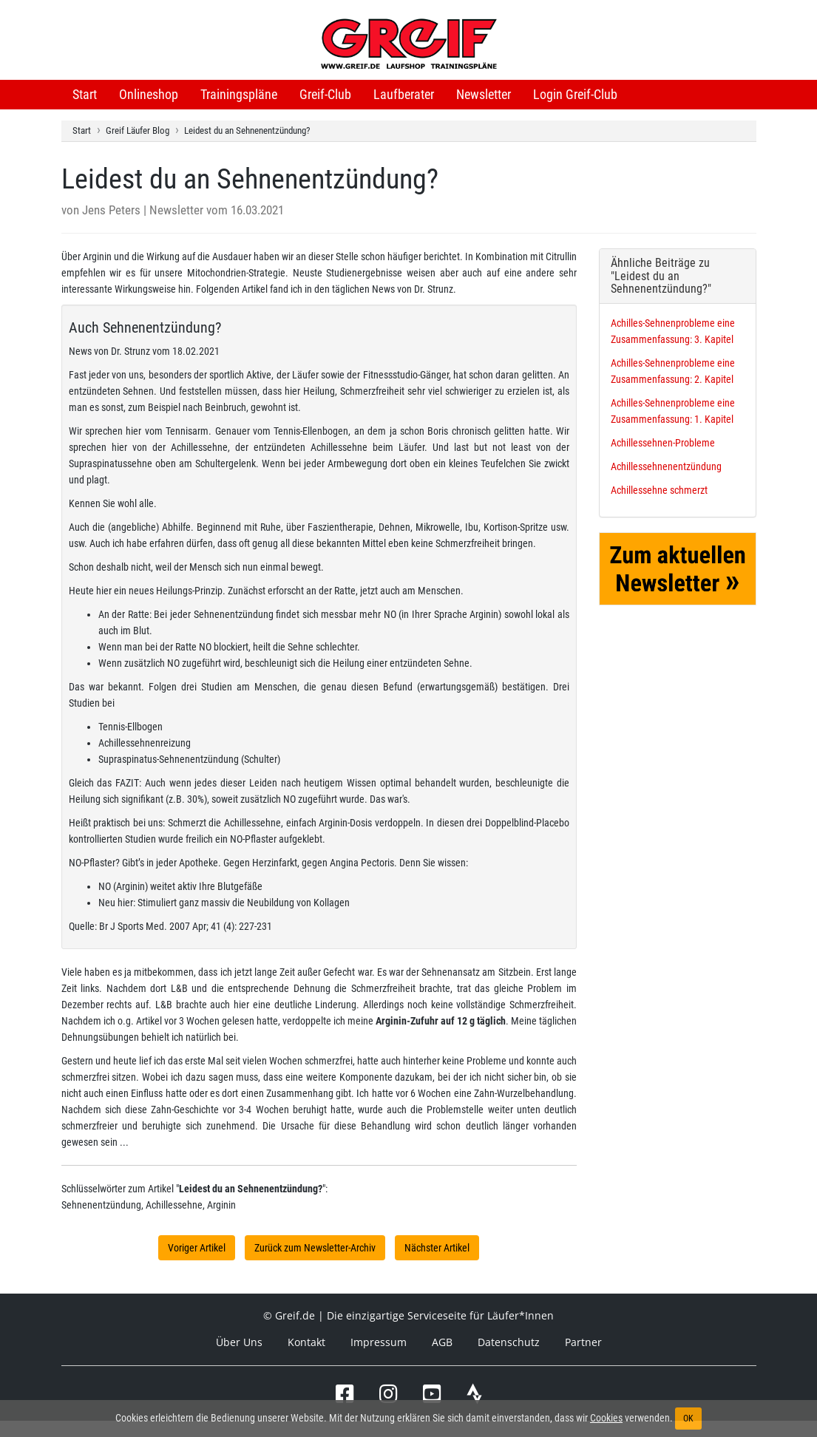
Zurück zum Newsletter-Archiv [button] (315, 1248)
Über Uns (239, 1342)
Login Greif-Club (575, 94)
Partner (583, 1342)
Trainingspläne (238, 94)
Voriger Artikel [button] (197, 1248)
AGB (442, 1342)
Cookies (606, 1418)
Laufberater (403, 94)
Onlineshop (148, 94)
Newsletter (483, 94)
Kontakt (306, 1342)
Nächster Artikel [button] (436, 1248)
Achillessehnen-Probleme (663, 443)
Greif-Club (325, 94)
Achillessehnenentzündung (666, 466)
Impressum (378, 1342)
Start (84, 94)
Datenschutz (509, 1342)
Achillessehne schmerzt (659, 490)
